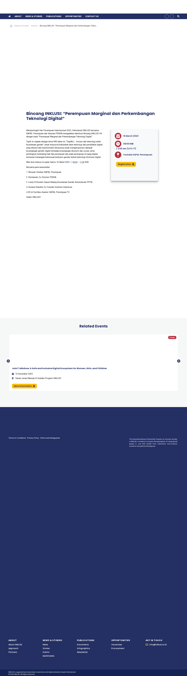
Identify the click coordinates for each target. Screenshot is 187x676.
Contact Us (92, 16)
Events (34, 25)
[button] (178, 16)
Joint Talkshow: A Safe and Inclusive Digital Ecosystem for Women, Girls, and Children (59, 367)
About (18, 16)
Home (11, 25)
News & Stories (33, 16)
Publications (53, 16)
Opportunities (73, 16)
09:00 (75, 162)
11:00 (82, 162)
